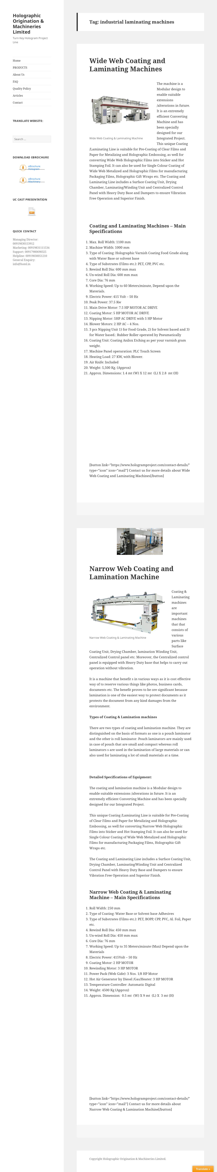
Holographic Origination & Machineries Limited (28, 23)
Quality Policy (22, 88)
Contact (18, 102)
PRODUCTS (20, 67)
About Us (18, 74)
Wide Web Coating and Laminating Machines (127, 64)
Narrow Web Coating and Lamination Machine (131, 572)
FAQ (15, 81)
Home (17, 60)
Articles (18, 95)
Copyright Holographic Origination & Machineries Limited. (127, 1159)
